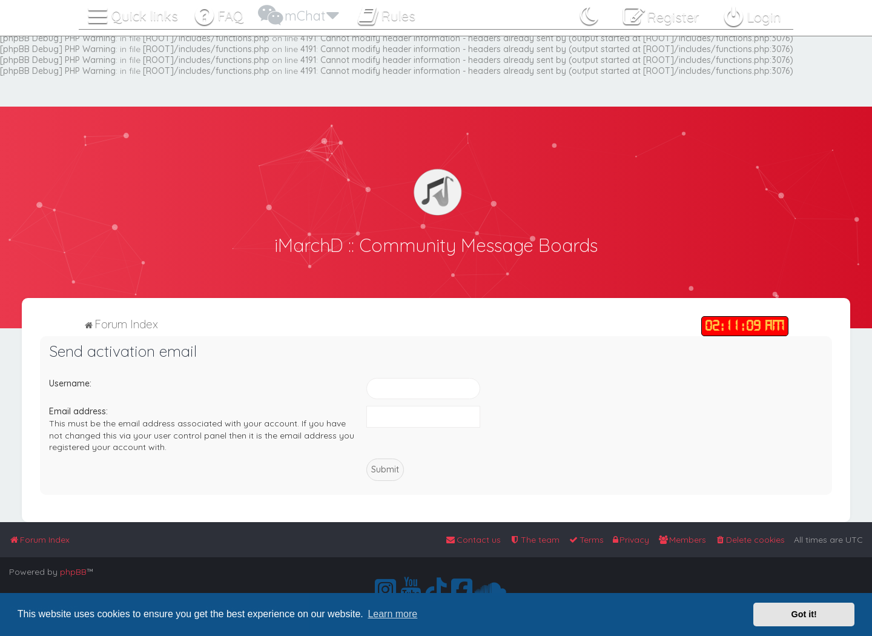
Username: (70, 382)
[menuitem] (218, 13)
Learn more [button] (392, 614)
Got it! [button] (804, 614)
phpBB (73, 571)
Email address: (78, 410)
